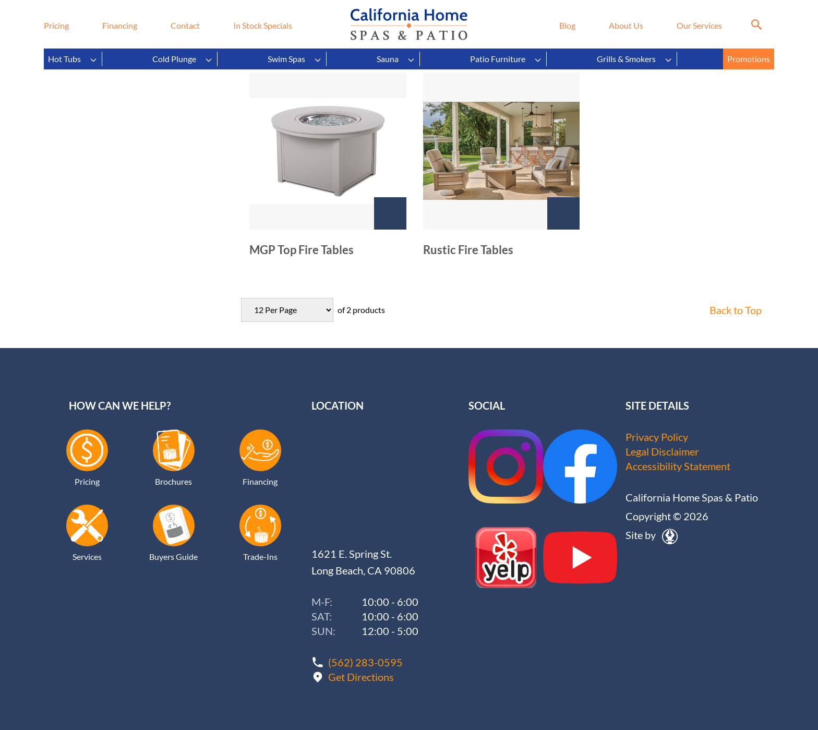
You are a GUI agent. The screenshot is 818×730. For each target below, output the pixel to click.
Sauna (396, 59)
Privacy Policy (656, 436)
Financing (119, 25)
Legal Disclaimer (662, 451)
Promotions (748, 59)
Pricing (56, 25)
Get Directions (361, 677)
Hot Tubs (73, 59)
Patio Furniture (506, 59)
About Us (626, 25)
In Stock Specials (262, 25)
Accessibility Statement (677, 466)
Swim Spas (295, 59)
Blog (567, 25)
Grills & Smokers (634, 59)
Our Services (699, 25)
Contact (185, 25)
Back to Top (735, 310)
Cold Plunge (182, 59)
